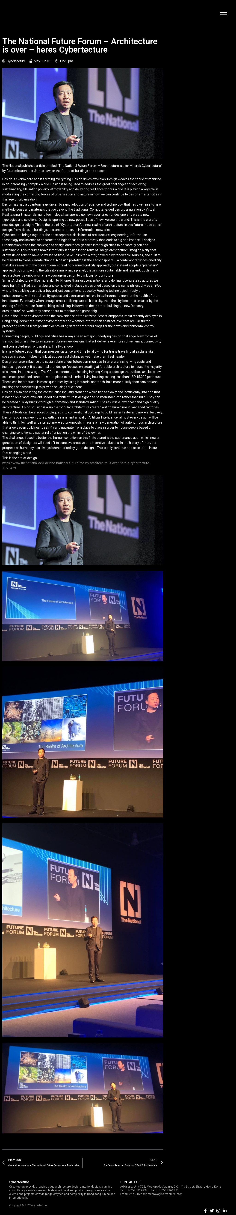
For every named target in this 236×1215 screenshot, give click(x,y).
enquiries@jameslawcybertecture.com (156, 1194)
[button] (223, 15)
